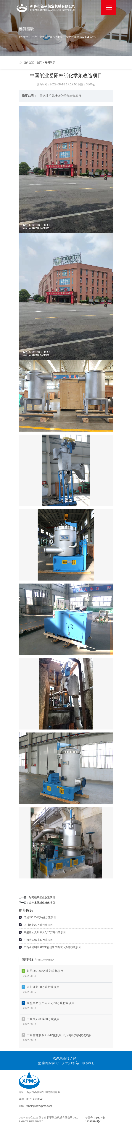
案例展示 (50, 62)
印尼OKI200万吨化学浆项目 (40, 917)
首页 (39, 62)
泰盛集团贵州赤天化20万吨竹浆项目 (45, 932)
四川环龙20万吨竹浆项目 (38, 924)
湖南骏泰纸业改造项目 (42, 897)
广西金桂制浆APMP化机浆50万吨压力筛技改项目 (52, 947)
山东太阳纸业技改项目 (42, 902)
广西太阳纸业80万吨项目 (38, 939)
